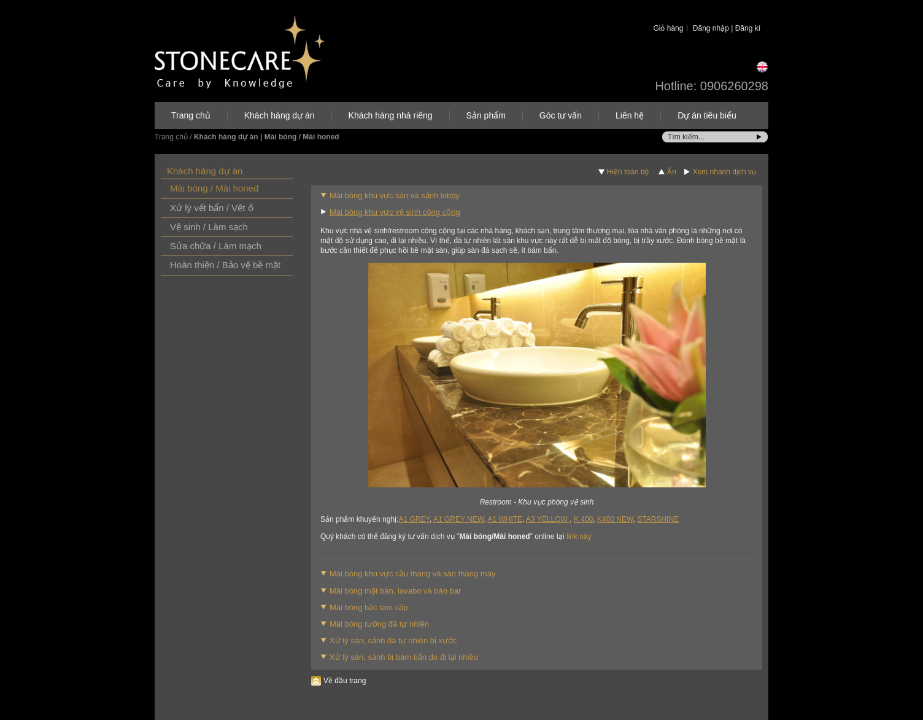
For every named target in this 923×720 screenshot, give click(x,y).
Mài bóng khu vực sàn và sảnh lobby (395, 195)
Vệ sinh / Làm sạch (209, 227)
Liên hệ (630, 115)
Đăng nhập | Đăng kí (726, 28)
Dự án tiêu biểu (707, 115)
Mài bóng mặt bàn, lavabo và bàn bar (395, 590)
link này (579, 536)
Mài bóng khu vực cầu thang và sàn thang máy (412, 573)
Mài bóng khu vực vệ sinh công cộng (395, 212)
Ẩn (671, 172)
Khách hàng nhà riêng (391, 115)
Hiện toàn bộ (628, 172)
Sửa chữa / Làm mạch (215, 246)
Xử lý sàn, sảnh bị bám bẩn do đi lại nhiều (404, 657)
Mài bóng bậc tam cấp (368, 607)
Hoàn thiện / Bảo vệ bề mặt (225, 265)
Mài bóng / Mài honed (214, 188)
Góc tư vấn (560, 115)
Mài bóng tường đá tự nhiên (379, 624)
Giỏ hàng (668, 28)
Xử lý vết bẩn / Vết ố (211, 208)
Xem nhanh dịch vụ (724, 172)
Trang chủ (190, 115)
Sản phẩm (486, 115)
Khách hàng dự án (279, 115)
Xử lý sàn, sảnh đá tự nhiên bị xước (393, 640)
